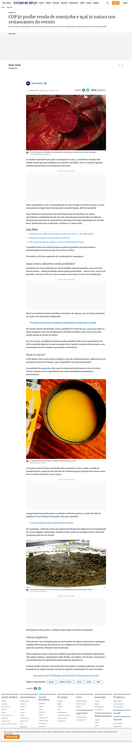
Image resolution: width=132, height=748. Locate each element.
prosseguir (12, 737)
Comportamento (25, 718)
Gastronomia (24, 721)
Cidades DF (42, 703)
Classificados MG (81, 701)
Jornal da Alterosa (118, 704)
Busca (107, 3)
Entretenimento (24, 701)
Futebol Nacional (62, 712)
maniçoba (46, 368)
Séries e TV (23, 707)
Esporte (97, 704)
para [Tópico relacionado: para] (98, 682)
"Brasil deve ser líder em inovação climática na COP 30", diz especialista (61, 234)
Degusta (96, 3)
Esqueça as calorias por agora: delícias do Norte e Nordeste (52, 523)
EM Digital (4, 718)
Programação (117, 726)
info (45, 83)
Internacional (73, 3)
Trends (22, 715)
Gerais (41, 3)
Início (3, 7)
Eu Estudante (42, 723)
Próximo (122, 65)
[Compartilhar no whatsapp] (87, 90)
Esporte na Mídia (62, 718)
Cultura (88, 3)
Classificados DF (81, 704)
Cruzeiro (59, 707)
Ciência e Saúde (43, 720)
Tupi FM (117, 719)
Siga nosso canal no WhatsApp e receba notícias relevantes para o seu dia (66, 675)
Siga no (93, 90)
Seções (7, 3)
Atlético (59, 704)
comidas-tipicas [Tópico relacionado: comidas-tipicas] (65, 682)
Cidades (97, 701)
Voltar (119, 65)
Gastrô (97, 725)
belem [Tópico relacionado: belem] (51, 682)
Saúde (82, 3)
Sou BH (116, 713)
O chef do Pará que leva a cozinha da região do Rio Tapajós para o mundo (63, 322)
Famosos (23, 704)
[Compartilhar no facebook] (83, 90)
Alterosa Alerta (117, 701)
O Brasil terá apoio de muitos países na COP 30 (49, 238)
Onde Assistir (61, 721)
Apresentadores (118, 723)
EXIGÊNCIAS (12, 12)
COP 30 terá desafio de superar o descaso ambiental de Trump (56, 242)
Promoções (23, 726)
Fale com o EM (6, 721)
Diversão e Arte (43, 718)
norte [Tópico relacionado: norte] (89, 682)
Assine (116, 3)
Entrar (125, 3)
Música (22, 712)
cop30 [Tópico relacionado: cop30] (79, 682)
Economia (56, 3)
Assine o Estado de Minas (9, 724)
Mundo (41, 715)
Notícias (78, 707)
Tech (21, 724)
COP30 (73, 159)
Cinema (22, 709)
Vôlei (58, 709)
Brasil (40, 709)
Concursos (42, 726)
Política (48, 3)
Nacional (64, 3)
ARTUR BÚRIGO (37, 83)
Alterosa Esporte (118, 707)
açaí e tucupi (87, 329)
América (59, 701)
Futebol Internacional (63, 715)
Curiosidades (98, 709)
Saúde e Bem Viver (7, 715)
